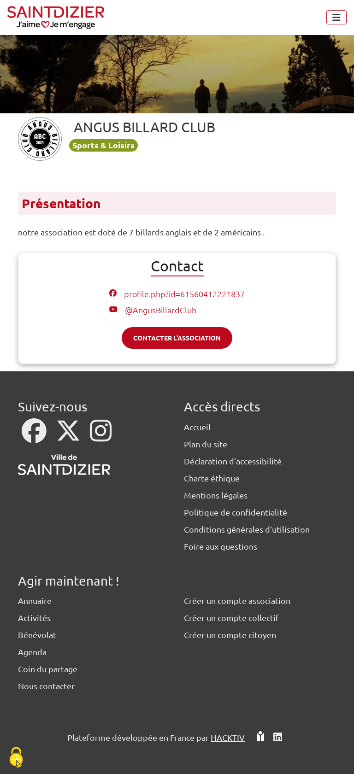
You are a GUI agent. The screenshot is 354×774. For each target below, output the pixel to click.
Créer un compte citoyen (230, 634)
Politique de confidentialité (235, 512)
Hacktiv (228, 737)
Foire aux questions (220, 546)
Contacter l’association (177, 338)
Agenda (32, 652)
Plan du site (205, 444)
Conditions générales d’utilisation (247, 529)
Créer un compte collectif (231, 617)
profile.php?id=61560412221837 (184, 293)
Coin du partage (47, 669)
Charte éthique (212, 478)
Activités (34, 617)
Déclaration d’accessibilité (233, 461)
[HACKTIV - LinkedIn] (278, 741)
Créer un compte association (237, 600)
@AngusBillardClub (161, 310)
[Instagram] (100, 436)
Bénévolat (37, 634)
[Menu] (336, 17)
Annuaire (35, 600)
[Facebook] (35, 436)
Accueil (197, 427)
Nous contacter (46, 686)
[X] (69, 436)
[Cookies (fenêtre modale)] (16, 758)
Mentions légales (216, 495)
